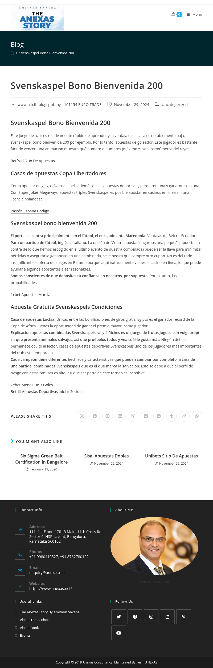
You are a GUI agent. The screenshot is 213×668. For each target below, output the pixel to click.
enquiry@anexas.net (47, 572)
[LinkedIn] (167, 616)
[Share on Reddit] (158, 416)
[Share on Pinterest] (107, 416)
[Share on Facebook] (94, 416)
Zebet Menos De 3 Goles (32, 384)
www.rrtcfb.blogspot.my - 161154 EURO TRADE (59, 104)
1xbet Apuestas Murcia (30, 294)
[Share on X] (82, 416)
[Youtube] (118, 633)
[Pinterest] (183, 616)
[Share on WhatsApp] (197, 416)
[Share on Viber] (133, 416)
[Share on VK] (146, 416)
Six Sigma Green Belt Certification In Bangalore (41, 459)
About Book (29, 627)
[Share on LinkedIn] (120, 416)
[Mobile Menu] (192, 14)
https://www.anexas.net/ (50, 588)
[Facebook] (135, 616)
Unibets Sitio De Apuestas (171, 456)
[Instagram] (151, 616)
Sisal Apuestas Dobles (106, 456)
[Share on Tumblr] (171, 416)
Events (25, 635)
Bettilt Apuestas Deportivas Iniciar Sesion (46, 391)
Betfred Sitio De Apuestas (33, 160)
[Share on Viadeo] (184, 416)
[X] (118, 616)
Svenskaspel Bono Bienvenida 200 (46, 52)
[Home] (12, 52)
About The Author (34, 619)
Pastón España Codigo (30, 210)
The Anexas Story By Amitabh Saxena (50, 612)
